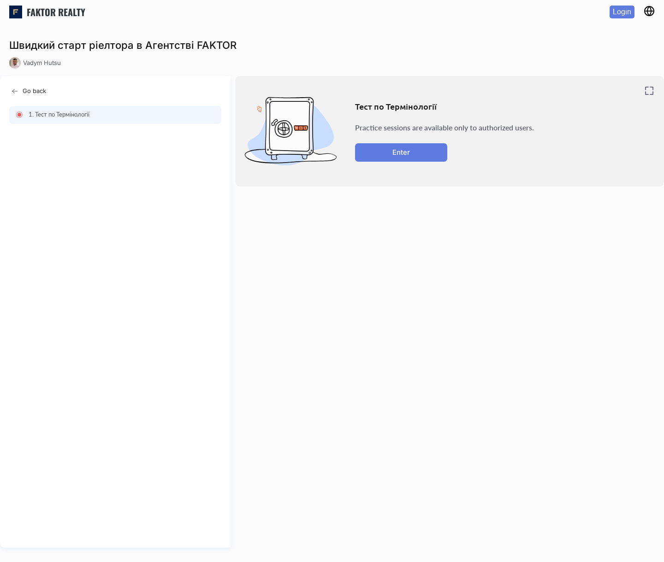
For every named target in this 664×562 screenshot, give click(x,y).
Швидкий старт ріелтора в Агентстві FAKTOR (123, 45)
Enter (401, 152)
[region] (118, 322)
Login (622, 12)
